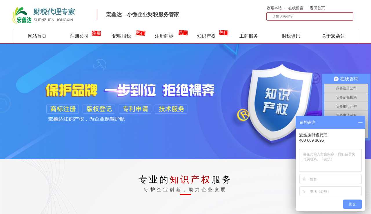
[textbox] (306, 16)
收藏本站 (274, 8)
